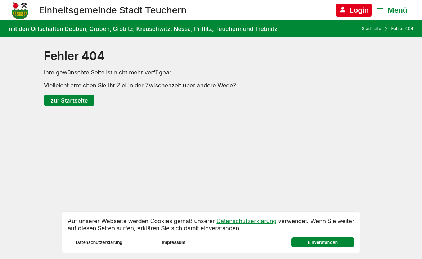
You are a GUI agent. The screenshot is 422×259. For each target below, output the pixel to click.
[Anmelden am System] (354, 10)
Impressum (173, 242)
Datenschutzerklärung (246, 220)
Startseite (371, 28)
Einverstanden (323, 242)
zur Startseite (69, 100)
